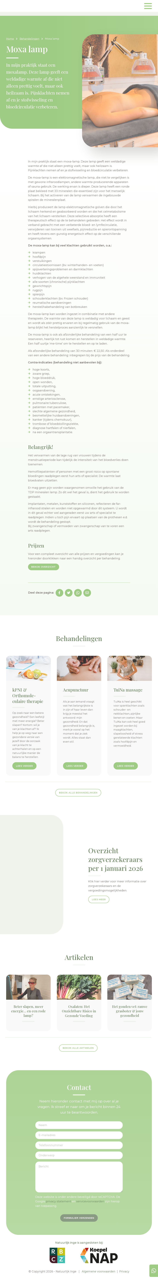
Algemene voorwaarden (98, 1271)
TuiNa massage (127, 690)
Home (10, 38)
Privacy (124, 1271)
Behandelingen (29, 38)
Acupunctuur (75, 690)
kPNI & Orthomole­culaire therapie (27, 695)
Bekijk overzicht (43, 566)
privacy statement (58, 1201)
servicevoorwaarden (90, 1201)
